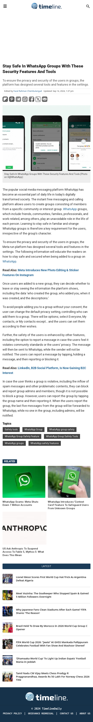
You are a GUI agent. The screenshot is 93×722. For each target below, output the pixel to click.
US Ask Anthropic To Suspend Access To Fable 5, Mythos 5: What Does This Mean (23, 552)
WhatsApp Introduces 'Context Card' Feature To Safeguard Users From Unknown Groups (68, 505)
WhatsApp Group (33, 429)
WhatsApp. (10, 261)
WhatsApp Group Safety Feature (22, 436)
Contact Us (66, 713)
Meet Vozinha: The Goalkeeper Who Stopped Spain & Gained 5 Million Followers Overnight (52, 595)
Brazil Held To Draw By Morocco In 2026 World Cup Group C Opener (51, 627)
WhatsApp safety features (44, 443)
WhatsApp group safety (61, 429)
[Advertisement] (46, 35)
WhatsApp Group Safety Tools (62, 436)
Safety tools (11, 429)
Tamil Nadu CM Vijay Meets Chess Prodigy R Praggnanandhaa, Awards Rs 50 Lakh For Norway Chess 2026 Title (52, 676)
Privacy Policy (12, 713)
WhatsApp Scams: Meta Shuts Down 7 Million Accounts (20, 503)
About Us (85, 713)
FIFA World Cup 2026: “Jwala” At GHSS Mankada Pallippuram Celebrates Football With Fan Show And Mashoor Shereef (52, 644)
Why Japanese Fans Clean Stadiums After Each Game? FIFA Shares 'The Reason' (51, 611)
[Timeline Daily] (46, 696)
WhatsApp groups (14, 443)
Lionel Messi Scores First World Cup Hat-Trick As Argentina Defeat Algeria (51, 578)
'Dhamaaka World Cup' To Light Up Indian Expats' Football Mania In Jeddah (51, 660)
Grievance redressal (41, 713)
